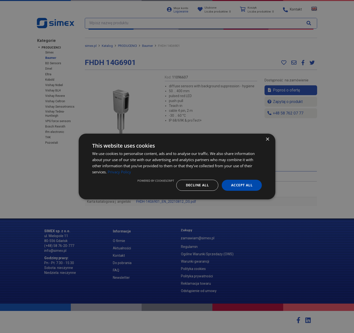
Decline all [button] (197, 185)
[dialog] (177, 166)
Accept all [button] (241, 185)
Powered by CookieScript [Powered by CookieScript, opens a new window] (155, 180)
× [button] (267, 139)
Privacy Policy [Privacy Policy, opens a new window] (119, 171)
